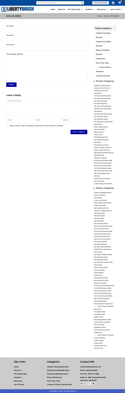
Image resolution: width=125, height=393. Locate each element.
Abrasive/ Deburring (100, 345)
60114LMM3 (115, 16)
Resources (102, 9)
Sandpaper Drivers (100, 327)
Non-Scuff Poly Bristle (101, 223)
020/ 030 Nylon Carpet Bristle (103, 121)
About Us (61, 9)
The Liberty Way (75, 9)
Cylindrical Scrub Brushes (102, 88)
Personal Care (98, 348)
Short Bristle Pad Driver (101, 145)
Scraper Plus (98, 332)
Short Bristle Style (99, 312)
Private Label (98, 343)
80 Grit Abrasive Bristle (101, 228)
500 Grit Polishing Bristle (102, 173)
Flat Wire (97, 176)
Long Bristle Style (99, 314)
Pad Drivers (100, 59)
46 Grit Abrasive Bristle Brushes (104, 285)
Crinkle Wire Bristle (100, 205)
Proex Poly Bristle (99, 195)
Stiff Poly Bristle (99, 221)
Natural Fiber (98, 124)
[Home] (99, 16)
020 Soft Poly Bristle (100, 101)
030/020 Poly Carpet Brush (102, 109)
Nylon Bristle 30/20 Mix (101, 140)
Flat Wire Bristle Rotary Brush (103, 304)
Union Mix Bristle (99, 129)
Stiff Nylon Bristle (99, 216)
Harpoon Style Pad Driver (102, 150)
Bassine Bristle (98, 132)
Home (53, 9)
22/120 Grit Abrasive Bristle (102, 165)
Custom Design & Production (103, 184)
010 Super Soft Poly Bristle (102, 96)
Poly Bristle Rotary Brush (102, 236)
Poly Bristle (97, 93)
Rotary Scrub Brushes (101, 90)
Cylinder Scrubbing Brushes (103, 210)
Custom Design (99, 340)
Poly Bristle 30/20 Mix (101, 137)
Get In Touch (116, 9)
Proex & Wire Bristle (100, 200)
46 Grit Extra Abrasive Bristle (103, 160)
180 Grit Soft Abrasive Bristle (103, 171)
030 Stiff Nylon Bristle (101, 119)
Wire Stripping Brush (100, 301)
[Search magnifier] (82, 3)
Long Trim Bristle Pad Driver (103, 147)
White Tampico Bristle (101, 127)
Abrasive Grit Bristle (100, 158)
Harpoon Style (98, 317)
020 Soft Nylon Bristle (101, 116)
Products (90, 9)
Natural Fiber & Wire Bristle (102, 203)
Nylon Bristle (98, 111)
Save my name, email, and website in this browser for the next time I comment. (36, 126)
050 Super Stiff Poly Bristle (102, 106)
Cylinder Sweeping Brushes (103, 192)
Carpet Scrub (98, 134)
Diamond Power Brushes (102, 330)
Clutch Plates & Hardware (102, 178)
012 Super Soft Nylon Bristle (103, 114)
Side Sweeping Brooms (101, 208)
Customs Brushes (103, 76)
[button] (100, 3)
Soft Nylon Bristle (99, 213)
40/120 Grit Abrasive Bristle (102, 168)
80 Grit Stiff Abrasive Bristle (102, 163)
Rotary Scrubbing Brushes (102, 234)
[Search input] (59, 3)
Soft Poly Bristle (99, 218)
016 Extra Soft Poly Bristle (102, 239)
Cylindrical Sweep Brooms (102, 85)
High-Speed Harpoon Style (102, 319)
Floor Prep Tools (102, 63)
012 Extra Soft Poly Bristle (102, 98)
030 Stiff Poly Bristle (100, 103)
